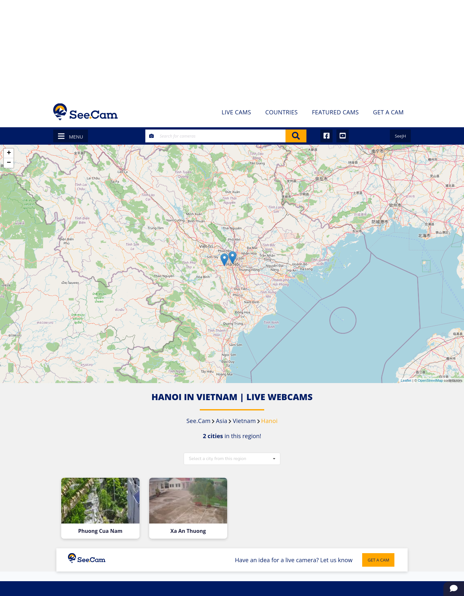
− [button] (9, 163)
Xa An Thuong (188, 531)
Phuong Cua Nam (100, 531)
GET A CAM (378, 560)
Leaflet (406, 380)
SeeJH (400, 136)
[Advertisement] (232, 48)
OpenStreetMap (430, 380)
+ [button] (9, 153)
